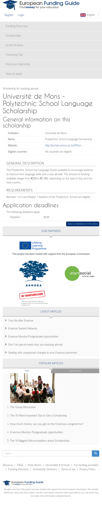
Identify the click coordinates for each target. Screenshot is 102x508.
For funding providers (86, 465)
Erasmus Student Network (22, 328)
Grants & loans (14, 45)
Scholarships (13, 35)
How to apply (14, 74)
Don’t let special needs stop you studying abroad (35, 344)
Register (9, 15)
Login (21, 15)
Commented (75, 370)
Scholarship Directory (45, 469)
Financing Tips (14, 54)
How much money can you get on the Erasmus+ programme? (46, 424)
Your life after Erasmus (20, 320)
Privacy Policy (87, 469)
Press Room (34, 465)
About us (8, 465)
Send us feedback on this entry (83, 223)
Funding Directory (18, 469)
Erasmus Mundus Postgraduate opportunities (33, 336)
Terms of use (68, 469)
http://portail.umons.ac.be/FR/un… (64, 145)
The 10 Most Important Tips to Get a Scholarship (38, 415)
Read (32, 370)
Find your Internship (18, 64)
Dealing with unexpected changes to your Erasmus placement (42, 352)
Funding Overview (17, 26)
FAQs (20, 465)
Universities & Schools (57, 465)
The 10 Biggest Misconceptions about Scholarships (40, 440)
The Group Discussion (23, 407)
